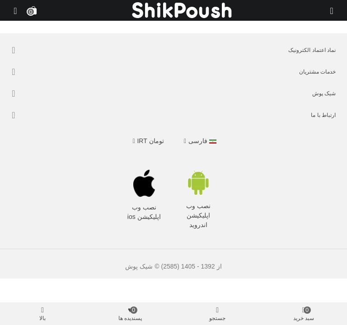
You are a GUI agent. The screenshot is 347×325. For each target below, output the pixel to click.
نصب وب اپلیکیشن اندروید (198, 215)
